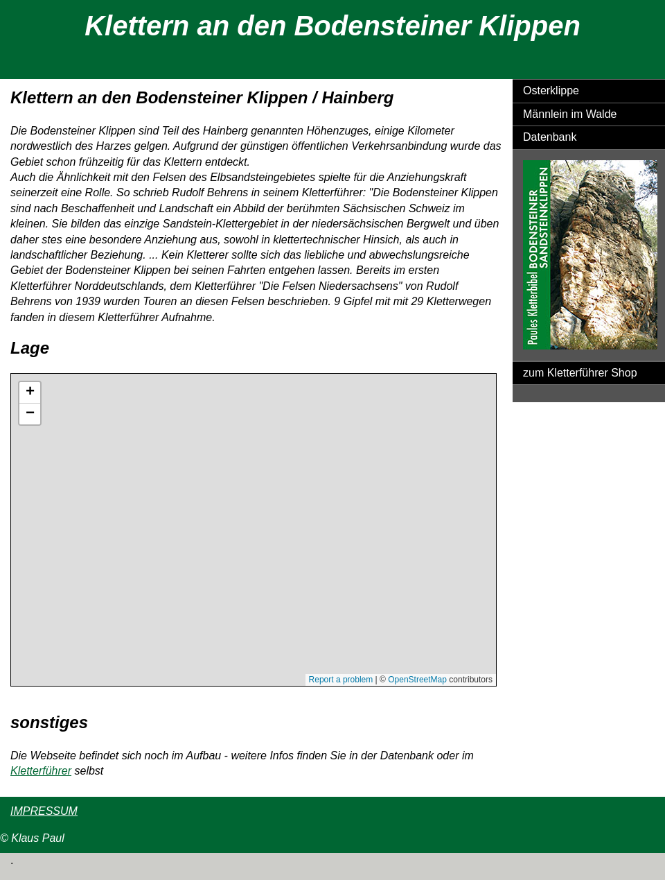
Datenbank (549, 137)
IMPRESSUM (44, 811)
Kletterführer (40, 771)
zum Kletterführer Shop (580, 373)
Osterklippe (551, 90)
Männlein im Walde (570, 114)
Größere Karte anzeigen (59, 692)
